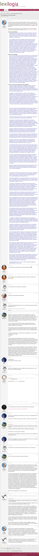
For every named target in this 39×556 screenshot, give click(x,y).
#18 (37, 494)
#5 (37, 293)
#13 (37, 422)
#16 (37, 454)
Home (36, 553)
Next (8, 18)
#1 (37, 20)
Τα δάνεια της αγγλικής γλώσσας (30, 29)
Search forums (6, 11)
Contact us (20, 553)
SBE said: (10, 424)
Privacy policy (30, 553)
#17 (37, 463)
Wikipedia (33, 24)
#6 (37, 303)
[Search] (37, 10)
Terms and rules (25, 553)
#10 (37, 375)
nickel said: (10, 498)
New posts (2, 11)
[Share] (36, 20)
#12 (37, 413)
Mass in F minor (15, 381)
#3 (37, 275)
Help (33, 553)
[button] (14, 10)
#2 (37, 265)
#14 (37, 437)
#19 (37, 526)
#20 (37, 537)
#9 (37, 366)
